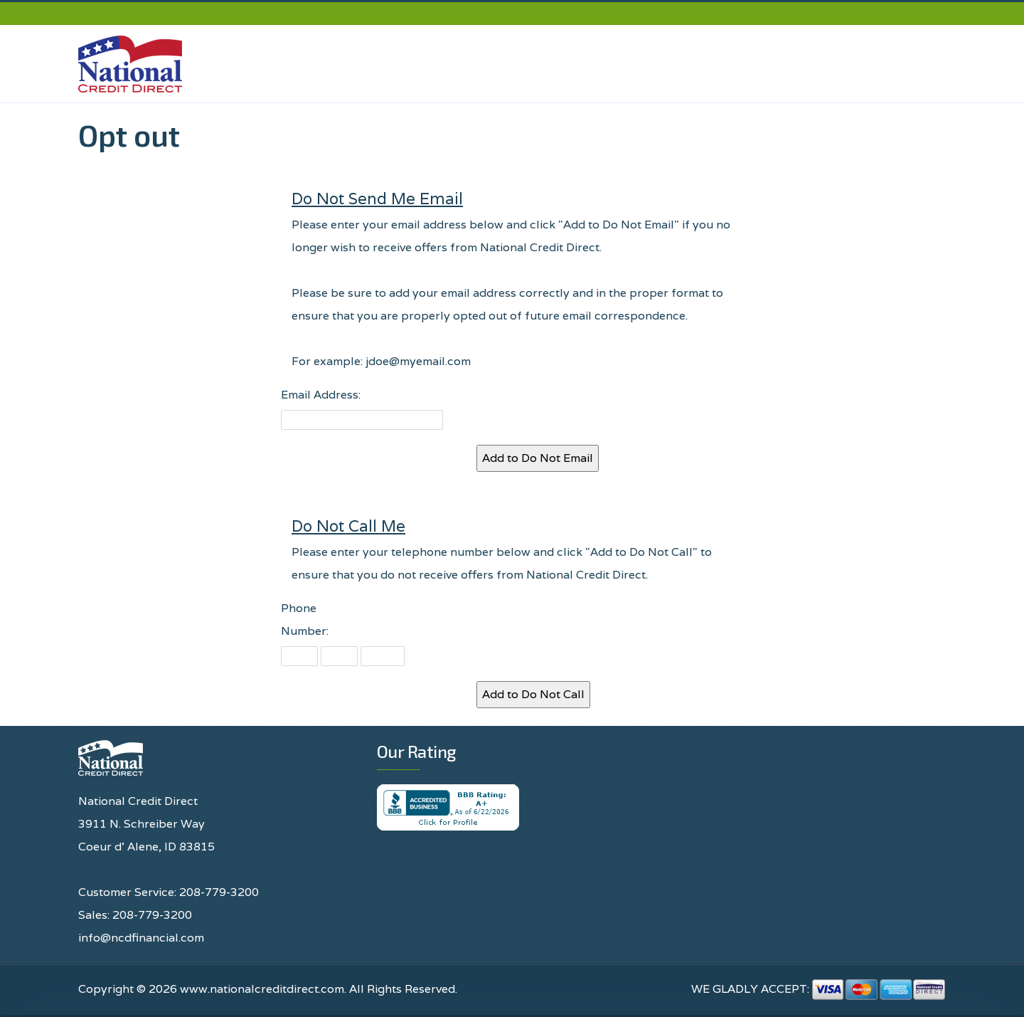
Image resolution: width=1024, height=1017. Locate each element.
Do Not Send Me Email (377, 198)
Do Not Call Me (348, 525)
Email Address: (321, 394)
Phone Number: (305, 619)
